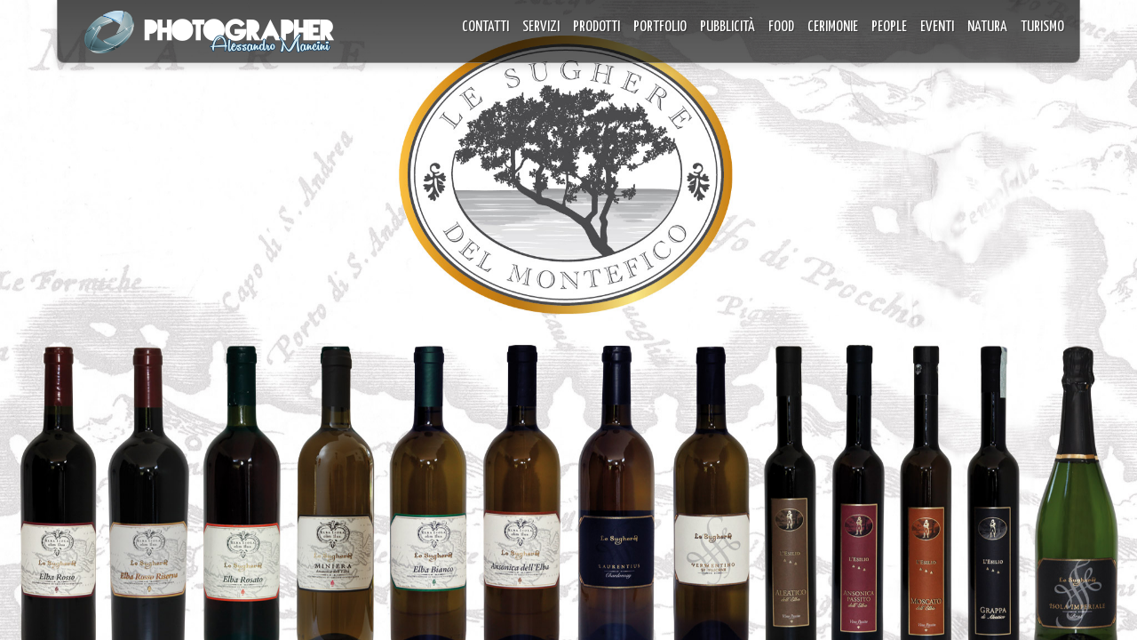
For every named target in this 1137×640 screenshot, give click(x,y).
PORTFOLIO (660, 27)
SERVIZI (541, 27)
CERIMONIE (832, 27)
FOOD (781, 27)
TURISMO (1042, 27)
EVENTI (937, 27)
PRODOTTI (596, 27)
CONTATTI (485, 27)
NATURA (987, 27)
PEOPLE (889, 27)
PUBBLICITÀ (727, 27)
